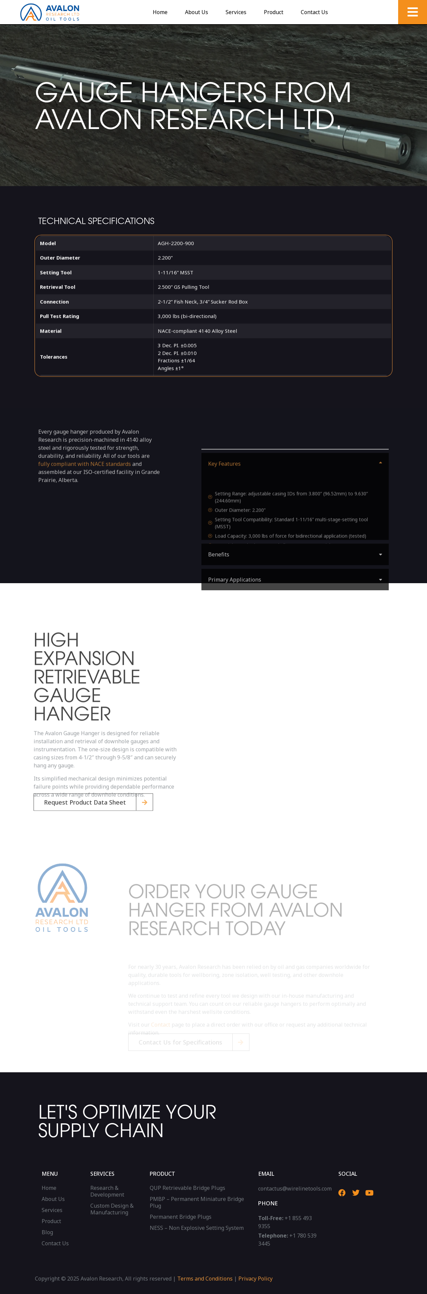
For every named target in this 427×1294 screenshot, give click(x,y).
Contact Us (314, 12)
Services (236, 12)
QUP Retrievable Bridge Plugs (187, 1187)
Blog (47, 1232)
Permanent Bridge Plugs (180, 1216)
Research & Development (107, 1191)
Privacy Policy (255, 1278)
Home (160, 12)
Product (273, 12)
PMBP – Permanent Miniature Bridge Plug (197, 1202)
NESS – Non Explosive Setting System (197, 1227)
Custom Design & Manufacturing (112, 1209)
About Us (196, 12)
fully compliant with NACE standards (84, 491)
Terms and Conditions (205, 1278)
